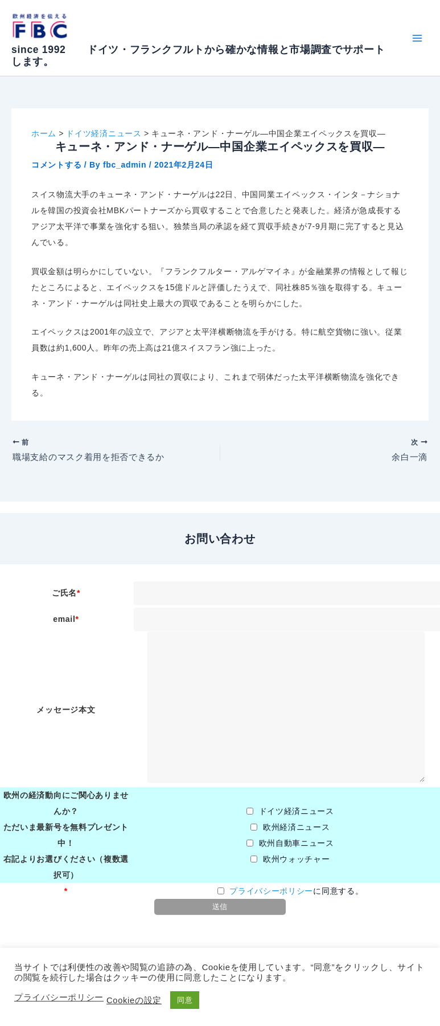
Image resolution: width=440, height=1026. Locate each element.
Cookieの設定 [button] (134, 1000)
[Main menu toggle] (417, 38)
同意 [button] (184, 1000)
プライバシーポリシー (271, 893)
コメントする (56, 164)
